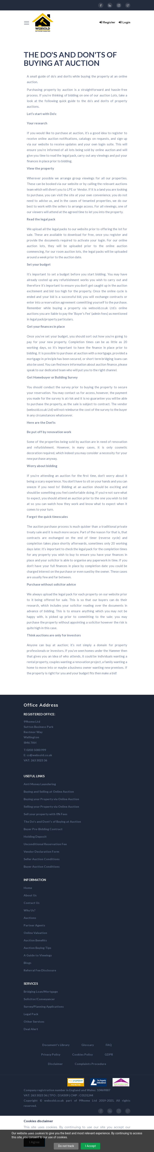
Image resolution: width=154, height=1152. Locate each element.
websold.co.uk (54, 1100)
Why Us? (29, 910)
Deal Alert (31, 1029)
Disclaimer (55, 1064)
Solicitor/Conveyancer (39, 999)
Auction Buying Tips (37, 948)
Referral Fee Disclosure (40, 970)
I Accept (90, 1146)
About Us (30, 895)
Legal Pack (31, 1014)
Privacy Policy (50, 1054)
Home (28, 888)
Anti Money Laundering (40, 784)
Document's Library (55, 1045)
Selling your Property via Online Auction (51, 806)
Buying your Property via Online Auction (51, 799)
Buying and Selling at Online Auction (49, 791)
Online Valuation (35, 933)
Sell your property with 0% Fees (45, 814)
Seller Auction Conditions (42, 859)
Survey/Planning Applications (44, 1006)
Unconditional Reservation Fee (45, 844)
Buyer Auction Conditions (42, 866)
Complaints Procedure (90, 1064)
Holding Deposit (35, 836)
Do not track (66, 1146)
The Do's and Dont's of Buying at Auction (52, 821)
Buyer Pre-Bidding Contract (43, 829)
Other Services (34, 1021)
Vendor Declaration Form (41, 851)
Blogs (27, 963)
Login (124, 22)
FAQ (109, 1045)
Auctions (30, 918)
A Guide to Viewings (38, 955)
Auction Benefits (35, 940)
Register (107, 22)
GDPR (109, 1054)
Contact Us (32, 903)
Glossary (87, 1045)
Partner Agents (34, 925)
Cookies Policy (82, 1054)
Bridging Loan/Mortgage (41, 991)
